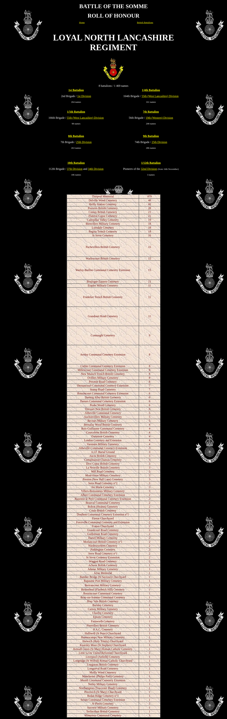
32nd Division (149, 168)
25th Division (84, 142)
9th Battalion (151, 136)
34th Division (96, 168)
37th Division (74, 168)
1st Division (84, 96)
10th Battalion (76, 162)
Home (82, 22)
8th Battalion (76, 136)
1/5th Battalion (76, 111)
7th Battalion (151, 111)
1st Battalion (76, 90)
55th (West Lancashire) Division (160, 96)
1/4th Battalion (151, 90)
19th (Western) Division (159, 117)
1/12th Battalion (151, 162)
